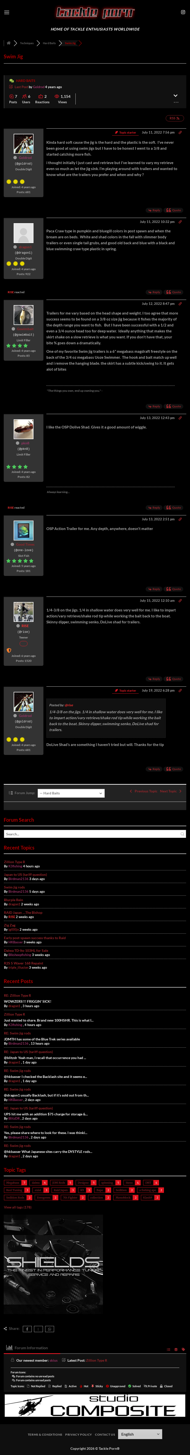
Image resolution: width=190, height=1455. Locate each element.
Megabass (12, 1182)
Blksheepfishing (19, 955)
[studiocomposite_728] (95, 1405)
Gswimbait (25, 329)
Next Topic (171, 791)
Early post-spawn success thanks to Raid (35, 938)
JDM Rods (58, 1182)
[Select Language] (140, 1434)
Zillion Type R (14, 862)
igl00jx (13, 929)
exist (38, 1190)
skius (54, 1360)
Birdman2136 (18, 879)
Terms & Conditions (45, 1434)
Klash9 (147, 1197)
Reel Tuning (14, 1190)
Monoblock (123, 1197)
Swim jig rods (14, 887)
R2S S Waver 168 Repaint (23, 963)
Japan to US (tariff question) (25, 874)
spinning (107, 1182)
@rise (69, 705)
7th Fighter (70, 1197)
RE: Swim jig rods (17, 1033)
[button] (7, 12)
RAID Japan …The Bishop (23, 912)
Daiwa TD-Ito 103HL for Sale (26, 950)
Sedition (121, 1190)
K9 (82, 1190)
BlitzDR (14, 1118)
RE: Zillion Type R (17, 995)
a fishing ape (147, 1190)
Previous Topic (143, 791)
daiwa (35, 1182)
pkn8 (25, 443)
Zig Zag (9, 925)
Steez (129, 1182)
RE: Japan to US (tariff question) (28, 1052)
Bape (99, 1190)
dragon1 (25, 247)
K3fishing (15, 866)
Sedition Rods (15, 1197)
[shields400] (53, 1313)
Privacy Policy (78, 1434)
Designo (83, 1182)
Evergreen (43, 1197)
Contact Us (105, 1434)
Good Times (25, 544)
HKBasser (15, 942)
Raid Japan (61, 1190)
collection (96, 1197)
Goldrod (38, 87)
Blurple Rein (13, 900)
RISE (11, 292)
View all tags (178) (18, 1207)
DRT (148, 1182)
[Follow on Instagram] (183, 12)
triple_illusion (18, 967)
